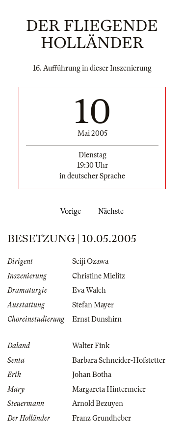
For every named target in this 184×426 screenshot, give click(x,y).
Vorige (68, 211)
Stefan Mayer (93, 305)
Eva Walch (89, 290)
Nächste (113, 211)
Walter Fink (90, 346)
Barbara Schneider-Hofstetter (118, 360)
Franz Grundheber (101, 418)
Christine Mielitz (98, 276)
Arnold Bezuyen (97, 403)
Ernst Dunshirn (97, 319)
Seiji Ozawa (90, 261)
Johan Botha (91, 374)
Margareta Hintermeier (109, 389)
